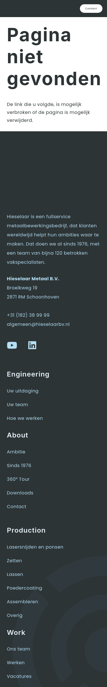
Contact (16, 506)
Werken (16, 662)
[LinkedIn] (32, 345)
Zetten (14, 560)
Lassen (15, 574)
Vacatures (19, 676)
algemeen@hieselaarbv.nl (38, 324)
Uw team (17, 404)
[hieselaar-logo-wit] (25, 8)
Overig (15, 615)
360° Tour (18, 479)
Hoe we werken (25, 418)
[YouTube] (12, 345)
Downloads (20, 493)
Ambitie (16, 452)
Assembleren (22, 601)
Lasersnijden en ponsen (35, 547)
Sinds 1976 (19, 465)
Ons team (18, 649)
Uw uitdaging (23, 391)
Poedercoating (24, 588)
